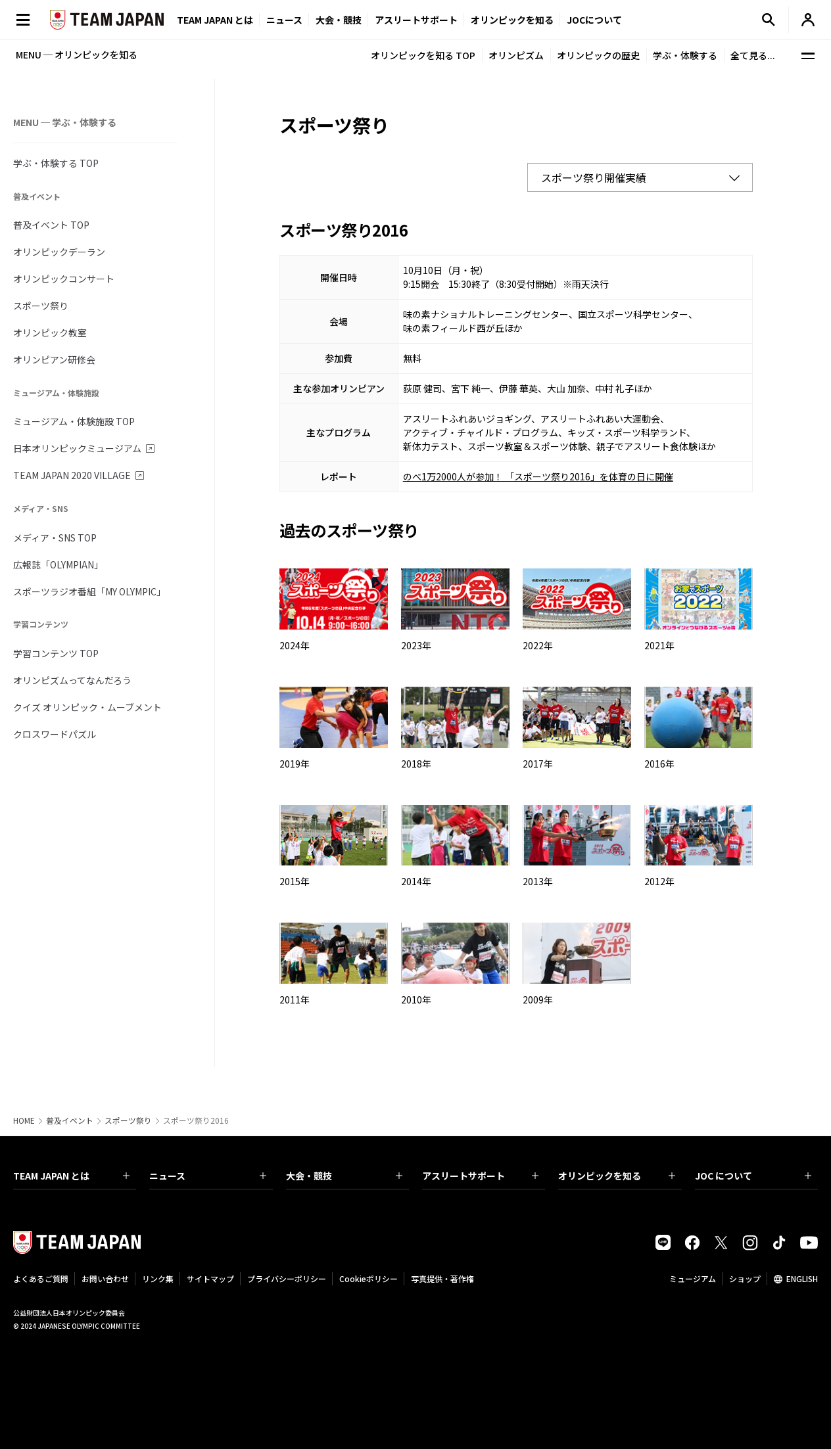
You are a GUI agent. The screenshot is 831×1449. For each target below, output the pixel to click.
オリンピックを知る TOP (423, 55)
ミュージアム (692, 1278)
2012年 (659, 881)
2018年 (416, 763)
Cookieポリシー (368, 1278)
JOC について (753, 1175)
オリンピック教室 (50, 332)
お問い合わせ (105, 1278)
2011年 (294, 999)
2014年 (416, 881)
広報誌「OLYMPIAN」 (58, 564)
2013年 (538, 881)
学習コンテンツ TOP (56, 653)
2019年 (294, 763)
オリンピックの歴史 (598, 55)
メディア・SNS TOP (55, 537)
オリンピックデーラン (59, 251)
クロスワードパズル (54, 734)
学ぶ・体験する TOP (56, 163)
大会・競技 (344, 1175)
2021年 (659, 645)
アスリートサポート (416, 19)
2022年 (538, 645)
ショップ (745, 1278)
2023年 (416, 645)
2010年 (416, 999)
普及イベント (69, 1120)
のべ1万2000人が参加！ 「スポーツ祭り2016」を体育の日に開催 (538, 476)
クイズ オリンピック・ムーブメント (87, 707)
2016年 (659, 763)
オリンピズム (516, 55)
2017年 (538, 763)
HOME (24, 1120)
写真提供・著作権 (442, 1278)
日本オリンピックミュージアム (77, 448)
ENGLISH (802, 1278)
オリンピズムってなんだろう (72, 680)
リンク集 (158, 1278)
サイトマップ (210, 1278)
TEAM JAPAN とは (71, 1175)
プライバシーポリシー (286, 1278)
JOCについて (594, 19)
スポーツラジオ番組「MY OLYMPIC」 (89, 591)
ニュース (284, 19)
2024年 (294, 645)
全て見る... (752, 55)
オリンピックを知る (512, 19)
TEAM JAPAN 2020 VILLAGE (72, 475)
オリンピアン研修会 (54, 359)
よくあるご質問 (40, 1278)
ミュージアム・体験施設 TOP (74, 421)
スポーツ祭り (40, 305)
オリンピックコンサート (63, 278)
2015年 (294, 881)
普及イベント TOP (51, 224)
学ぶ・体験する (685, 55)
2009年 (538, 999)
